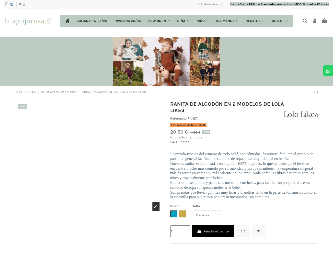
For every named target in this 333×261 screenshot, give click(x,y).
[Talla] (207, 214)
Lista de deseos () (211, 4)
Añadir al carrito (213, 231)
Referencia (178, 118)
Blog (22, 4)
